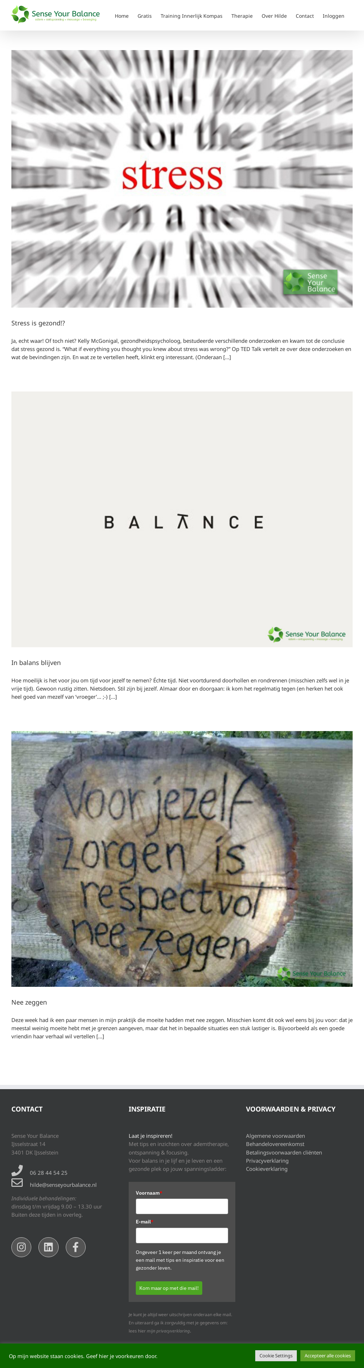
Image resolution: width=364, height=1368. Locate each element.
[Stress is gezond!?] (182, 179)
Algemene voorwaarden (275, 1135)
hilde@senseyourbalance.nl (63, 1184)
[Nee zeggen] (182, 859)
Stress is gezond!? (38, 323)
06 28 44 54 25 (49, 1172)
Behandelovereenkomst (275, 1143)
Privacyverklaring (267, 1160)
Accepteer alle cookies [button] (328, 1355)
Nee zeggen (29, 1002)
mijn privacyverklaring (168, 1331)
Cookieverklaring (267, 1168)
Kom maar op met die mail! (169, 1288)
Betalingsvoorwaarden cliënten (284, 1152)
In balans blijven (36, 662)
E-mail (145, 1221)
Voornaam (149, 1193)
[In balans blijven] (182, 519)
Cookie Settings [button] (276, 1355)
